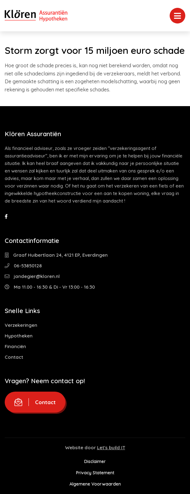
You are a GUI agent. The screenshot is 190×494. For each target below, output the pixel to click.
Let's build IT (111, 447)
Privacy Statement (95, 473)
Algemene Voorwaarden (95, 484)
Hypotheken (19, 336)
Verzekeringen (21, 325)
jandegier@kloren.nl (32, 276)
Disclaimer (95, 461)
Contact (14, 357)
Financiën (15, 346)
